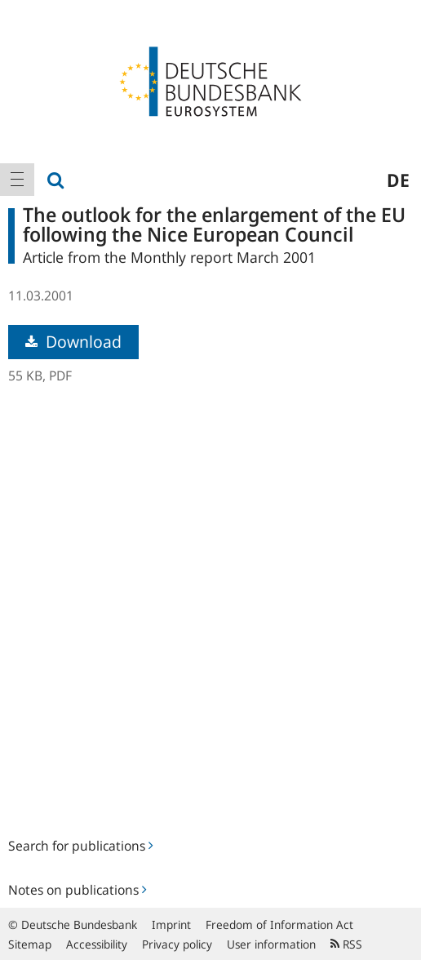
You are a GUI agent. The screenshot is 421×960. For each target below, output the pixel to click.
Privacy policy (177, 944)
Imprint (171, 924)
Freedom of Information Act (279, 924)
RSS (346, 944)
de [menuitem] (398, 179)
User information (271, 944)
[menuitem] (17, 179)
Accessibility (96, 944)
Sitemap (29, 944)
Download (73, 342)
